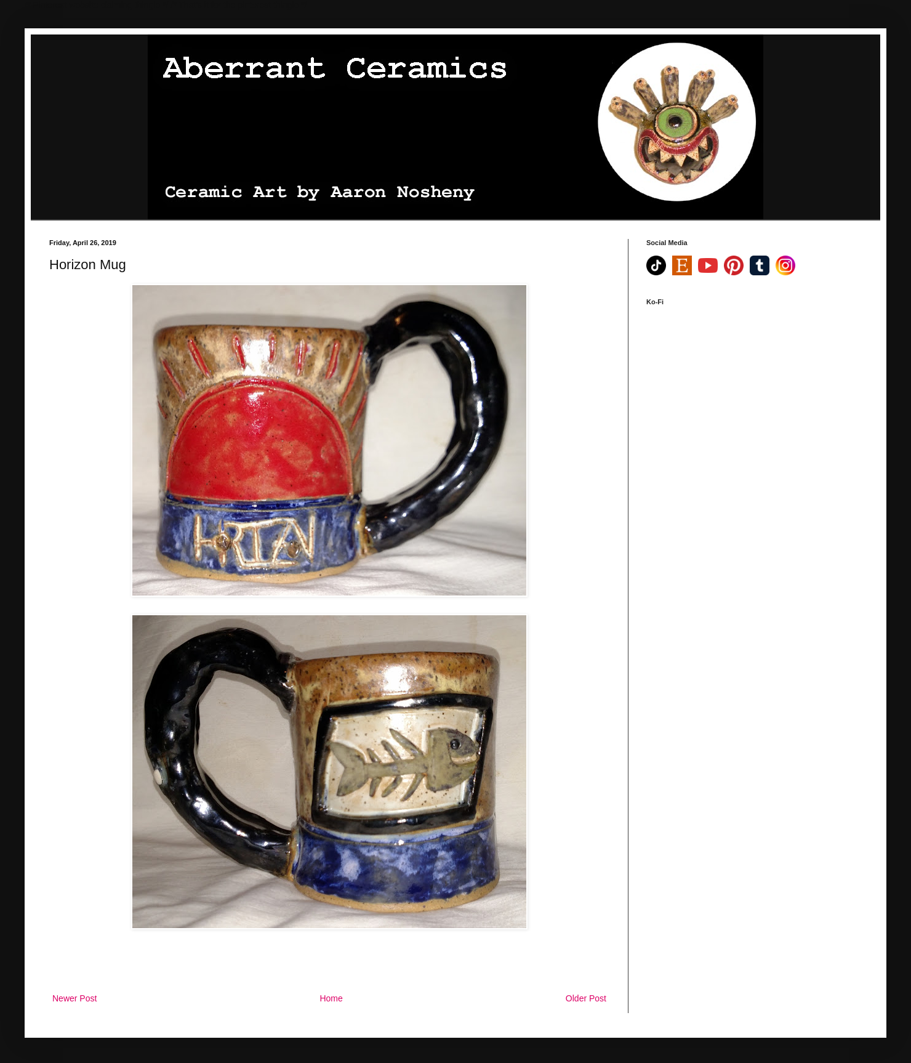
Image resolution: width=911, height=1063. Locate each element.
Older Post (586, 998)
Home (330, 998)
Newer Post (74, 998)
